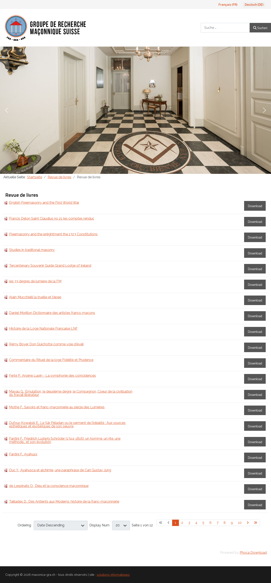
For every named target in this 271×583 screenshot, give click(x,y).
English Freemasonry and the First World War (44, 203)
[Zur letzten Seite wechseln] (255, 523)
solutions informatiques (113, 574)
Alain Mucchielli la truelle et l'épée (35, 297)
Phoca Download (253, 553)
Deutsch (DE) (254, 4)
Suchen (260, 27)
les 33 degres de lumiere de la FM (35, 281)
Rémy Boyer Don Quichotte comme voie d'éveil (46, 344)
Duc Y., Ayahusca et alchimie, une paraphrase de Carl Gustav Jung (60, 470)
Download (255, 205)
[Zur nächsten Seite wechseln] (248, 523)
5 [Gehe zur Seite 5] (203, 523)
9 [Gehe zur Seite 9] (232, 523)
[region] (135, 110)
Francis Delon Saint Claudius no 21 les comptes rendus (51, 218)
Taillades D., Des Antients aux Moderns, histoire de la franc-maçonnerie (64, 501)
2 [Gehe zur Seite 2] (182, 523)
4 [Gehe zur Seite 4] (196, 523)
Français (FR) (227, 4)
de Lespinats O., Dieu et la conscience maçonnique (48, 486)
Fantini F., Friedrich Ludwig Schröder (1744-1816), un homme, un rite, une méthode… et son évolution (64, 440)
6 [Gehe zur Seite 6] (210, 523)
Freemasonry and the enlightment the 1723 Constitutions (53, 234)
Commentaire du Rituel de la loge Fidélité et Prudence (51, 360)
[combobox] (225, 27)
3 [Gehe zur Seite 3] (189, 523)
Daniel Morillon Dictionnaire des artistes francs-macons (52, 313)
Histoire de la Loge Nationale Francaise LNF (43, 328)
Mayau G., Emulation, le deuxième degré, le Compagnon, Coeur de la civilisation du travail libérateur (70, 393)
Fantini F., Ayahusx (23, 454)
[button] (6, 110)
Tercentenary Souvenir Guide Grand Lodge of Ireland (50, 266)
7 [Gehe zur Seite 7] (217, 523)
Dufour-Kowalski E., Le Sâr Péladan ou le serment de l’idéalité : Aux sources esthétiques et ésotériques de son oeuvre (67, 424)
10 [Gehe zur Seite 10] (240, 523)
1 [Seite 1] (175, 523)
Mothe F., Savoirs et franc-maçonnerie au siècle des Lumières (57, 407)
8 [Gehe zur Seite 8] (225, 523)
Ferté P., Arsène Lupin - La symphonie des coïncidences (52, 376)
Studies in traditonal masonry (32, 250)
